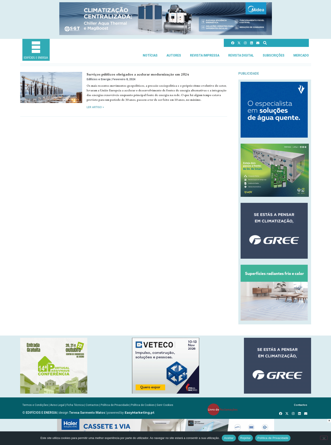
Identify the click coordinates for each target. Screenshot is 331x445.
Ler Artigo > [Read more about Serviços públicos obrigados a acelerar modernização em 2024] (95, 107)
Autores (174, 55)
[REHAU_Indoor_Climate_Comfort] (274, 319)
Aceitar (228, 438)
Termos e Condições (35, 405)
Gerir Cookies (165, 405)
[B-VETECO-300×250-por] (165, 392)
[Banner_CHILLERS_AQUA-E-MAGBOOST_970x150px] (165, 34)
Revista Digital (241, 55)
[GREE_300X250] (274, 257)
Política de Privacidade (115, 405)
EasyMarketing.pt (139, 413)
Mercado (301, 55)
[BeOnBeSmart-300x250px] (275, 195)
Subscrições (273, 55)
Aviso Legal (57, 405)
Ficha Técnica (75, 405)
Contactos (92, 405)
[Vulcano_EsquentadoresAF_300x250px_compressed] (274, 136)
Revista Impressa (204, 55)
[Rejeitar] (324, 438)
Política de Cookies (143, 405)
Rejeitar (245, 438)
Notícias (150, 55)
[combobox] (283, 43)
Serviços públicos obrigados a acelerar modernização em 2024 (138, 74)
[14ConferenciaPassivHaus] (53, 392)
